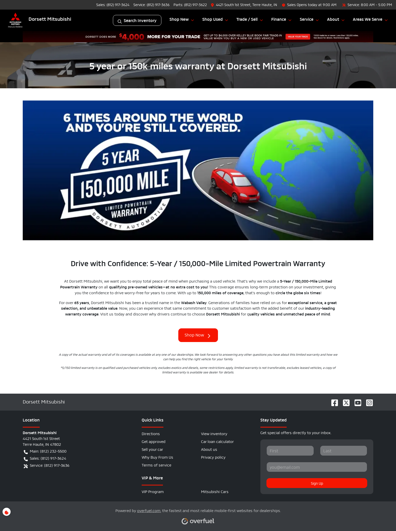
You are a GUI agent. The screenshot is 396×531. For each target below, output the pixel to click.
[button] (244, 4)
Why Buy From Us (157, 456)
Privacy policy (213, 456)
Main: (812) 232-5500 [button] (45, 451)
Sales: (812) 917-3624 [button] (45, 458)
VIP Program (153, 491)
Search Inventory (137, 20)
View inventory (214, 433)
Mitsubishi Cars (215, 491)
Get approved (153, 441)
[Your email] (316, 467)
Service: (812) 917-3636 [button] (46, 465)
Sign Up (317, 482)
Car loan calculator (217, 441)
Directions (151, 433)
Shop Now (198, 335)
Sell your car (152, 449)
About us (209, 449)
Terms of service (156, 464)
